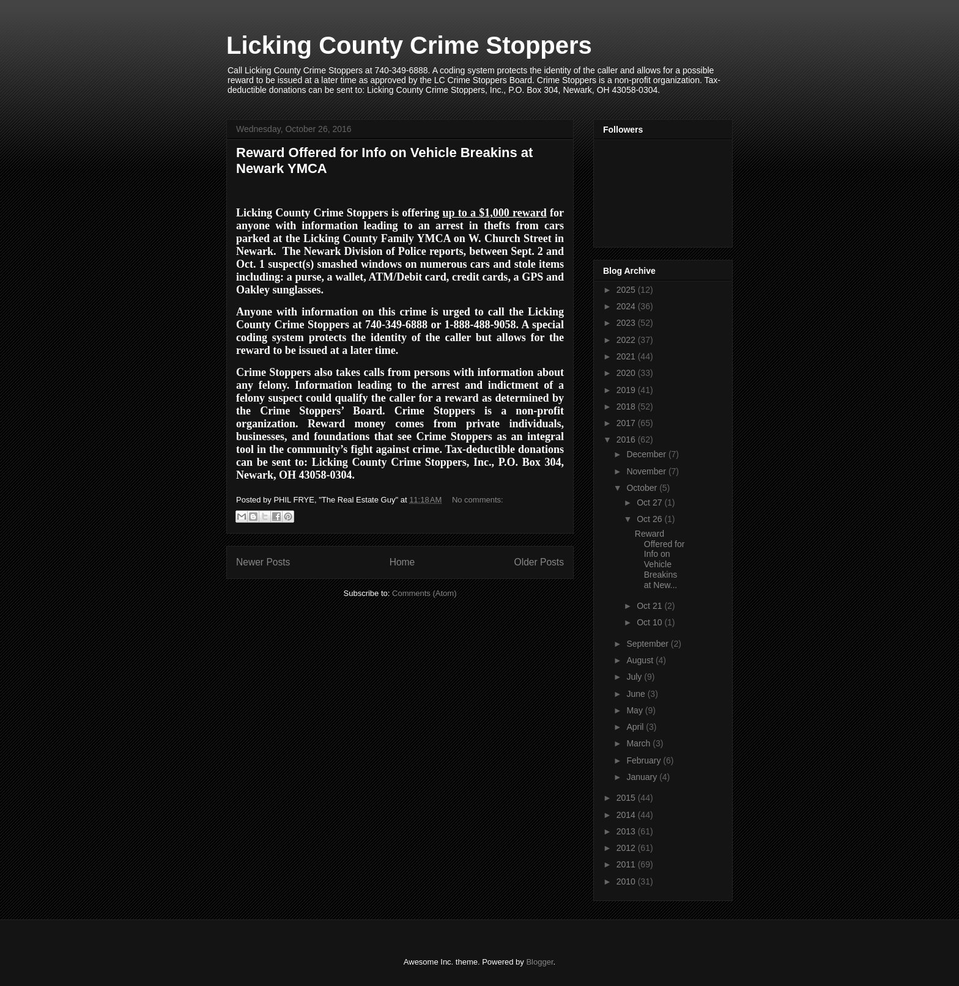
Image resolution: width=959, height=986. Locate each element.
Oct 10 (650, 622)
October (642, 488)
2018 (627, 406)
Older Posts (539, 562)
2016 (627, 439)
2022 (627, 340)
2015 (627, 798)
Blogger (539, 961)
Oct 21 (650, 606)
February (644, 760)
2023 (627, 323)
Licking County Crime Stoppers (409, 45)
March (639, 743)
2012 (627, 848)
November (647, 471)
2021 (627, 356)
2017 (627, 423)
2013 (627, 831)
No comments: (477, 499)
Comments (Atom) (424, 593)
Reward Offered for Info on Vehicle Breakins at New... (660, 559)
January (642, 777)
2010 (627, 881)
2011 (627, 864)
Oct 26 (650, 519)
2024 (627, 306)
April (636, 727)
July (635, 677)
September (648, 644)
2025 (627, 290)
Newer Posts (263, 562)
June (636, 694)
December (647, 454)
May (635, 710)
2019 (627, 390)
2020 (627, 373)
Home (402, 562)
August (640, 660)
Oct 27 (650, 502)
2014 (627, 815)
